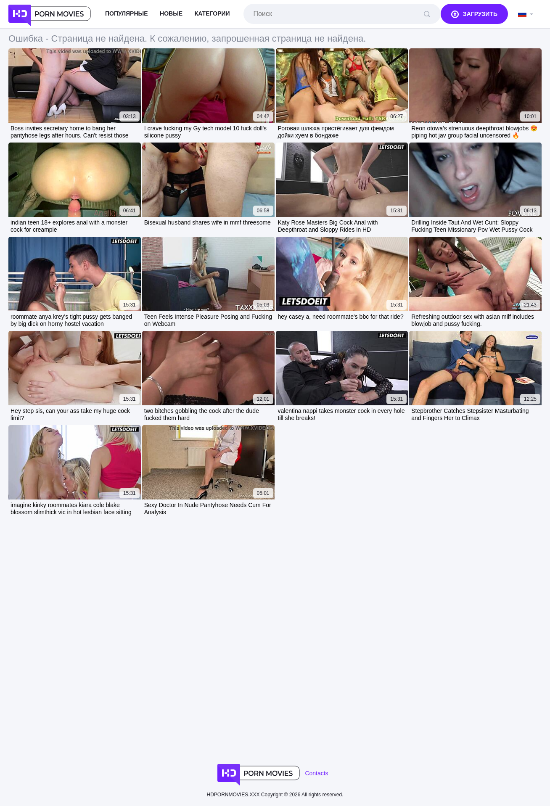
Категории (212, 13)
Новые (171, 13)
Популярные (126, 13)
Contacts (316, 773)
